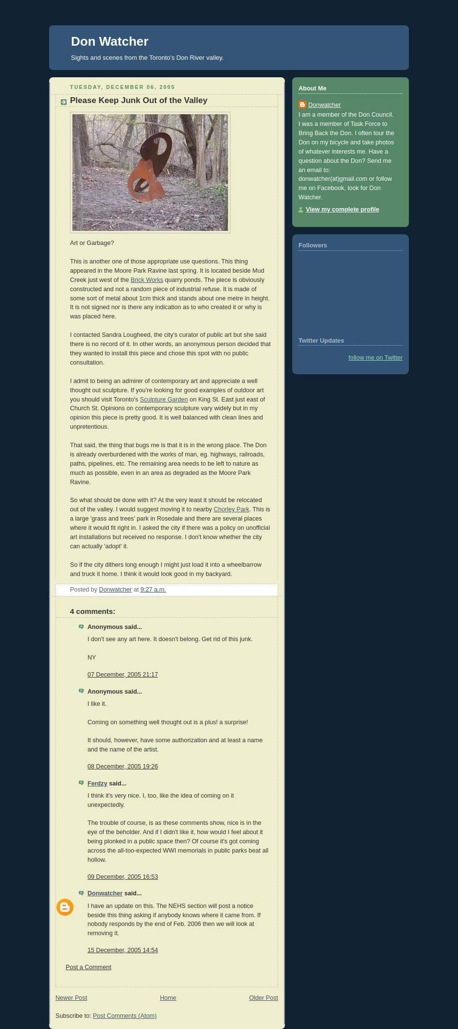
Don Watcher (109, 41)
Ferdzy (97, 783)
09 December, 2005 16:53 (123, 876)
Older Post (263, 997)
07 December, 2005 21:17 (123, 674)
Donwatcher (105, 893)
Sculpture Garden (164, 399)
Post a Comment (88, 967)
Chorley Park (231, 509)
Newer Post (71, 997)
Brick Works (147, 280)
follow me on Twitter (376, 357)
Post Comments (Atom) (125, 1015)
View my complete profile (342, 209)
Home (168, 997)
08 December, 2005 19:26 (123, 766)
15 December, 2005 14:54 (123, 950)
